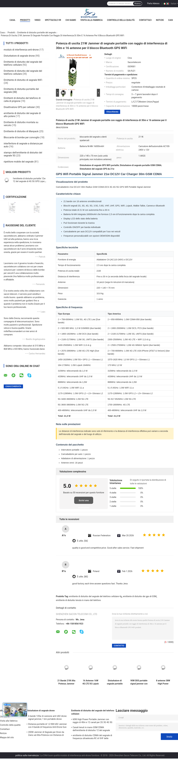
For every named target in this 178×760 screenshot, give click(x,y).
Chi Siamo (71, 20)
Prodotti (25, 20)
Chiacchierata (112, 112)
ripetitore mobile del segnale (19, 161)
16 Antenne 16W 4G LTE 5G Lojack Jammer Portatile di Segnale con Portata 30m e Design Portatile (90, 682)
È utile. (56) (82, 541)
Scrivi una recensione (83, 501)
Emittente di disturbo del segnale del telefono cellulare (92, 712)
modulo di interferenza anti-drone (21, 49)
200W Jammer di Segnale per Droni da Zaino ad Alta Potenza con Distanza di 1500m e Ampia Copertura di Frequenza (46, 734)
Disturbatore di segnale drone (19, 55)
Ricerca (138, 4)
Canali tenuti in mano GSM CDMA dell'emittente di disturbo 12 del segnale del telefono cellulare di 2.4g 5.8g (91, 729)
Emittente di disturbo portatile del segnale (36, 32)
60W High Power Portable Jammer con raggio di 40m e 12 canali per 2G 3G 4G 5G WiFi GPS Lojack (92, 721)
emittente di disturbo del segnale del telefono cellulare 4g (95, 596)
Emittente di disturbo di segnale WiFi (23, 80)
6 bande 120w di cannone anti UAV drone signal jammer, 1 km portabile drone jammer (47, 718)
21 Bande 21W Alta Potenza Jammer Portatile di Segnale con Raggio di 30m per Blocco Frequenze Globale (66, 682)
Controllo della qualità (121, 20)
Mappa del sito (7, 737)
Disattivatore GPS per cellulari (19, 107)
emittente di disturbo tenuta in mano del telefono (78, 600)
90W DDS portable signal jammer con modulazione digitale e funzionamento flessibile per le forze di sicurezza (138, 682)
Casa (2, 32)
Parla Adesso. (153, 3)
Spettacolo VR (53, 20)
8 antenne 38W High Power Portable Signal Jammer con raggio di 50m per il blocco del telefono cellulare (163, 682)
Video (37, 20)
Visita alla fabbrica (91, 20)
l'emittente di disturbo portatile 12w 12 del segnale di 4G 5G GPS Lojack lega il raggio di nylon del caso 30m (29, 181)
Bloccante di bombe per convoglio (21, 137)
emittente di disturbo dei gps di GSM (139, 596)
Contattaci (145, 20)
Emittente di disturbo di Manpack (21, 131)
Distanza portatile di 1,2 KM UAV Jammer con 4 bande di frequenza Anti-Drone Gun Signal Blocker (47, 726)
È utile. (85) (82, 576)
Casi (170, 20)
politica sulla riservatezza (27, 755)
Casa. (13, 20)
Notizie (160, 20)
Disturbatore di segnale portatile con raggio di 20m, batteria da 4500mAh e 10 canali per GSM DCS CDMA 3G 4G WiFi (114, 682)
